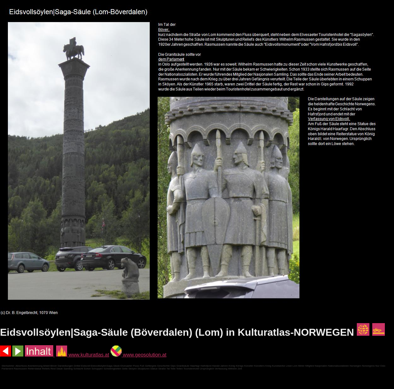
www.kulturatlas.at (82, 354)
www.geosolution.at (138, 354)
